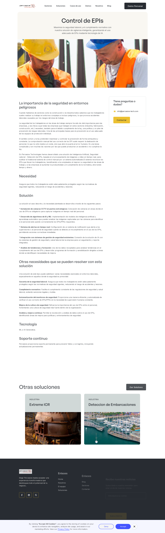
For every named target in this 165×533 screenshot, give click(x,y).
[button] (48, 6)
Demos (88, 6)
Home (60, 482)
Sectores (85, 490)
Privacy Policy (63, 529)
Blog (109, 6)
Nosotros (99, 6)
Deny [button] (106, 526)
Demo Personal (135, 6)
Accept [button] (123, 526)
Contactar (122, 120)
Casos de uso (75, 6)
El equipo (62, 489)
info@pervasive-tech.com (127, 111)
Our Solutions (136, 389)
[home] (27, 6)
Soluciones (62, 493)
